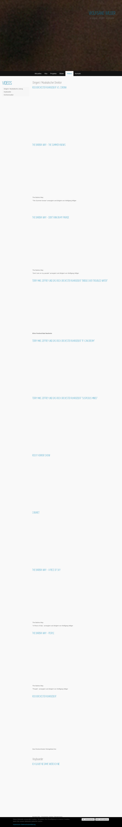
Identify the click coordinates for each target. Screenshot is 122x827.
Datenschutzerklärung (28, 824)
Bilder (61, 73)
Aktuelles (38, 73)
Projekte (53, 73)
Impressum (16, 824)
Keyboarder (7, 92)
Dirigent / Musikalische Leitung (13, 89)
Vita (45, 73)
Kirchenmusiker (8, 95)
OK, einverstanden (88, 819)
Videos (69, 73)
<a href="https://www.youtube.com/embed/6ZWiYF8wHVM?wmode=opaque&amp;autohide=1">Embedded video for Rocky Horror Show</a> (76, 481)
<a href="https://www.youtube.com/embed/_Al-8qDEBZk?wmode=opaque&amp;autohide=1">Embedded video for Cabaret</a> (76, 538)
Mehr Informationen (102, 819)
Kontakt (78, 73)
